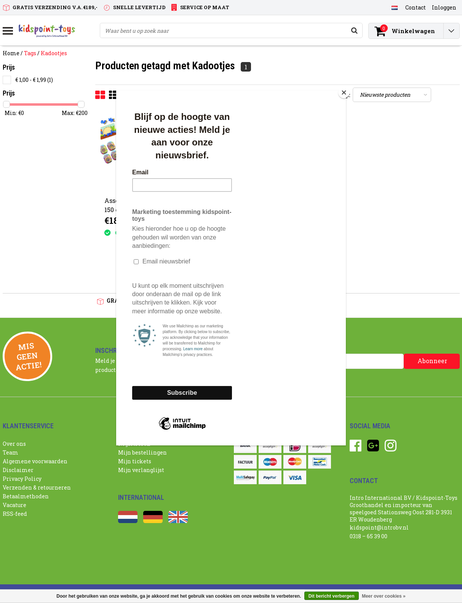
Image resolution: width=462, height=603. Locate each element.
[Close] (344, 92)
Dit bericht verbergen (332, 596)
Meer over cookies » (384, 596)
